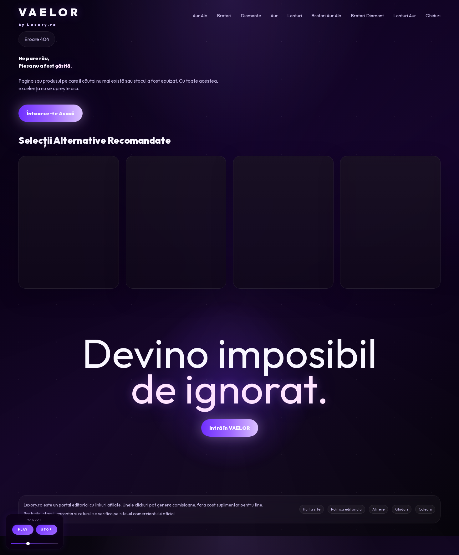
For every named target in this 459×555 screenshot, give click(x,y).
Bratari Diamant (367, 15)
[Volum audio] (34, 543)
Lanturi (294, 15)
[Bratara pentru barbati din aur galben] (69, 193)
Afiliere (378, 528)
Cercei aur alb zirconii (161, 253)
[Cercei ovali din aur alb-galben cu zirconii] (176, 193)
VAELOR (49, 16)
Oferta (101, 296)
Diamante (251, 15)
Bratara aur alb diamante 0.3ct (379, 253)
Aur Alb (200, 15)
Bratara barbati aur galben (66, 253)
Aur (274, 15)
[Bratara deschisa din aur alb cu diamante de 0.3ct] (390, 193)
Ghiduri (433, 15)
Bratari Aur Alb (326, 15)
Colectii (425, 528)
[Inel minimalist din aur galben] (283, 193)
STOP (46, 529)
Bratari (224, 15)
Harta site (311, 528)
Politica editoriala (346, 528)
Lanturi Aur (404, 15)
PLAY (23, 529)
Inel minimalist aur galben (278, 253)
